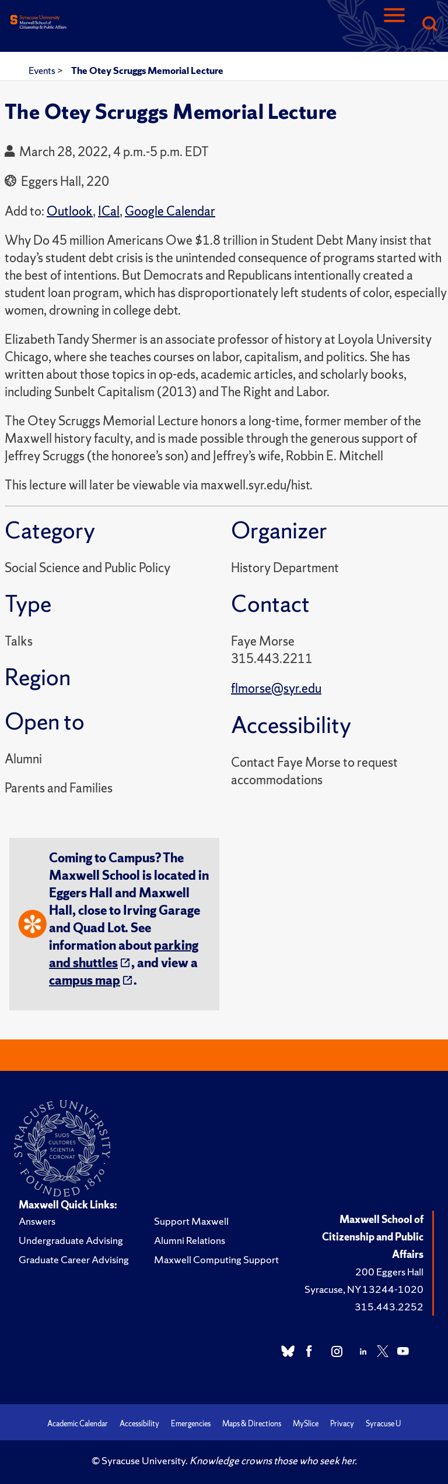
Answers (37, 1221)
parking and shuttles (123, 954)
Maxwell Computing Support (216, 1259)
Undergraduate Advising (71, 1240)
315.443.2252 (389, 1306)
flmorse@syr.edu (276, 688)
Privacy (342, 1424)
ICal (109, 211)
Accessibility (139, 1424)
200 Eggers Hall (389, 1271)
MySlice (305, 1424)
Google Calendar (170, 211)
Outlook (70, 211)
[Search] (429, 25)
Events (43, 70)
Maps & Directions (251, 1424)
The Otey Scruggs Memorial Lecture (147, 70)
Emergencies (191, 1424)
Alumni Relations (189, 1240)
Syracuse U (383, 1424)
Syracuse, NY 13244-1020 (364, 1289)
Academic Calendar (77, 1424)
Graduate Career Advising (74, 1259)
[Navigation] (394, 25)
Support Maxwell (191, 1221)
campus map (84, 980)
